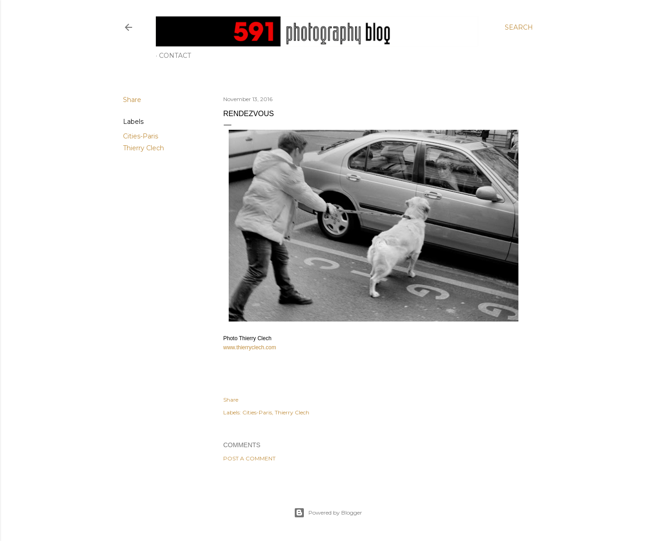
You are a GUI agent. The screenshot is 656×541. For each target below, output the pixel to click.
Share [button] (132, 100)
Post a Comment (249, 458)
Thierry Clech (143, 148)
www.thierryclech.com (249, 347)
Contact (175, 55)
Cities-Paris (140, 136)
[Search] (519, 27)
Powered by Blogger (328, 512)
